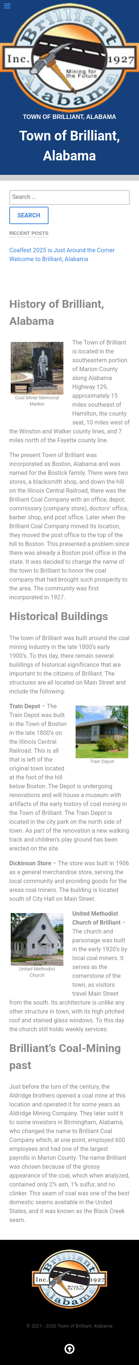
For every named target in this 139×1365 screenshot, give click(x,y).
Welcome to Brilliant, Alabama (48, 259)
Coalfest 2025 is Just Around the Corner (62, 250)
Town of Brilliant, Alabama (69, 61)
